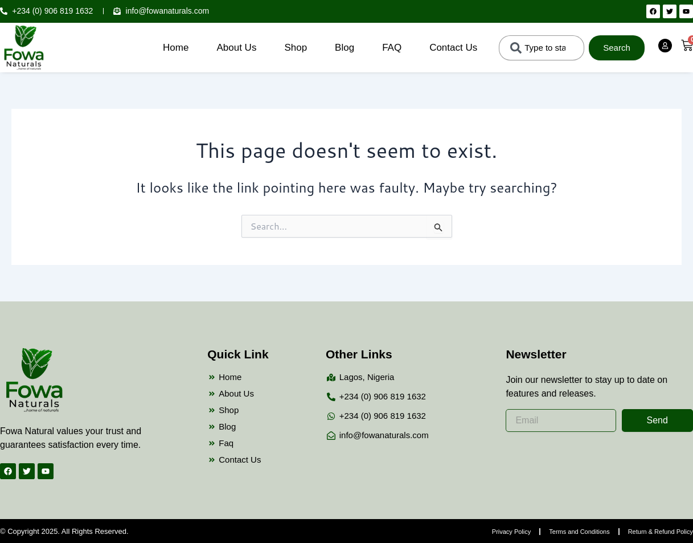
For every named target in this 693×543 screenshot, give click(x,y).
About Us (236, 47)
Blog (344, 47)
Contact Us (453, 47)
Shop (295, 47)
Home (175, 47)
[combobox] (541, 47)
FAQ (391, 47)
